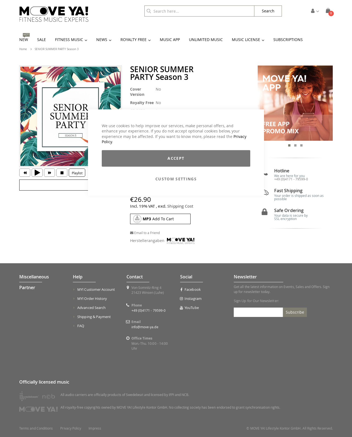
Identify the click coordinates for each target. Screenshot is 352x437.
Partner (27, 287)
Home (23, 49)
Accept (175, 158)
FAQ (80, 325)
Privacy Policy (70, 428)
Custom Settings (176, 178)
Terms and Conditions (36, 428)
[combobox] (199, 11)
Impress (95, 428)
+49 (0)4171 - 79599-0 (291, 179)
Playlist (77, 173)
